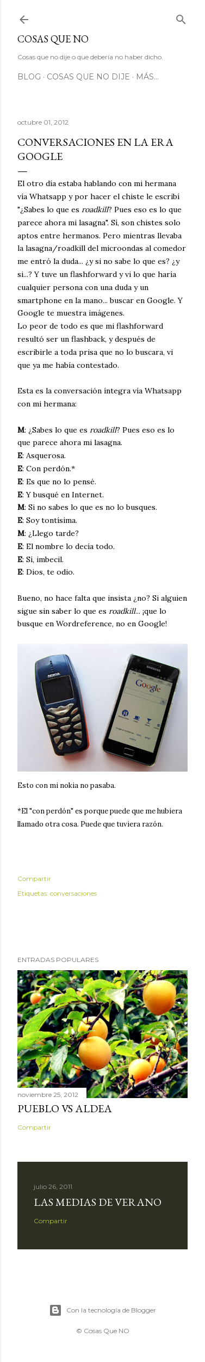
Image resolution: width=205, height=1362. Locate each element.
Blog (29, 77)
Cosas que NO (53, 39)
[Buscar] (181, 17)
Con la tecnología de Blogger (102, 1310)
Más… (147, 77)
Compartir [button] (34, 878)
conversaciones (73, 893)
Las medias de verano (97, 1202)
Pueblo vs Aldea (64, 1108)
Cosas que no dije (88, 77)
